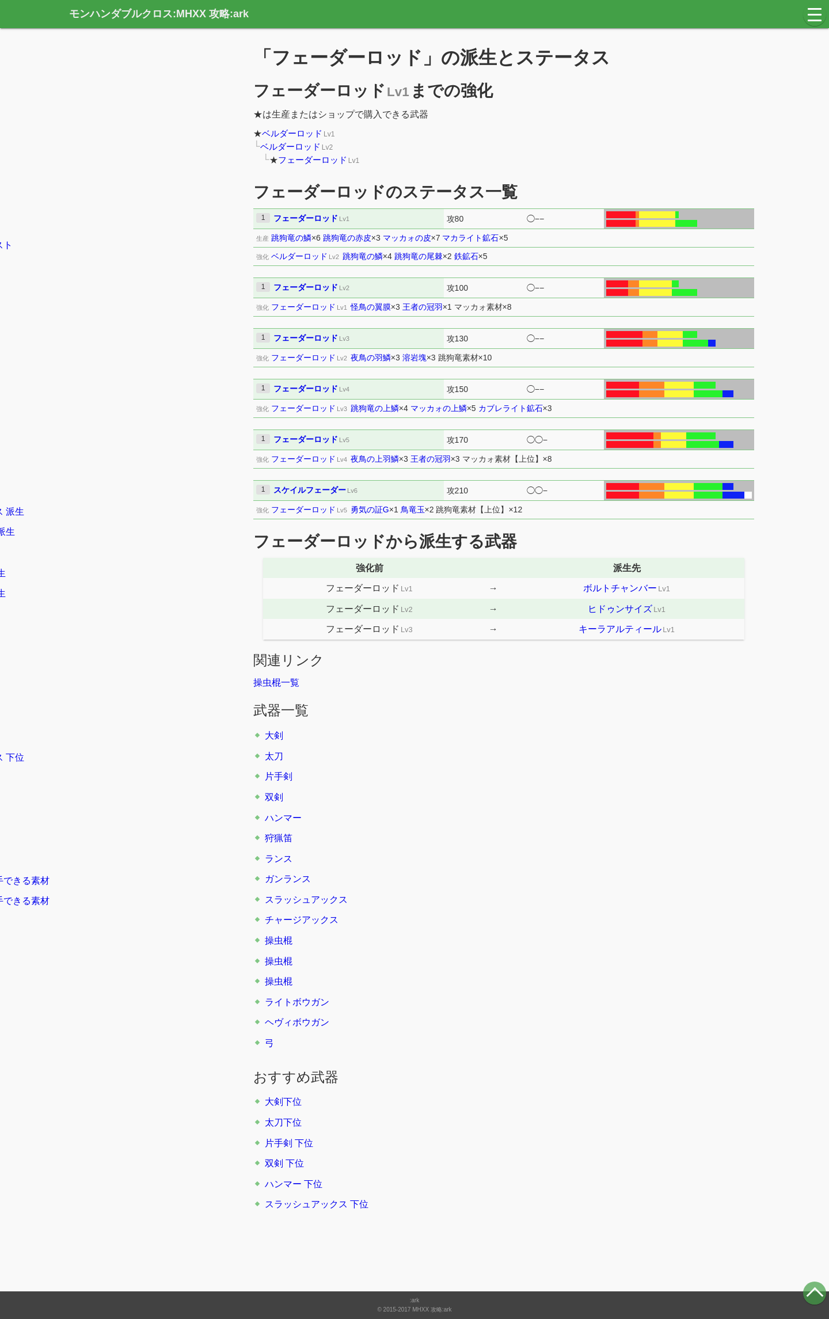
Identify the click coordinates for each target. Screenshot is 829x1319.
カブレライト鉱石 (510, 408)
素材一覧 (104, 921)
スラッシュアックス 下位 (316, 1204)
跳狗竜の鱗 (291, 237)
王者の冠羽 (422, 306)
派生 (116, 347)
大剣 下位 (106, 655)
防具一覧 (104, 798)
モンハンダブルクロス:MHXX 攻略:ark (159, 14)
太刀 (274, 756)
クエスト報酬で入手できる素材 (150, 901)
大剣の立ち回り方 (123, 286)
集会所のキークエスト (132, 245)
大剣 (274, 735)
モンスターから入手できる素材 (150, 880)
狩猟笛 (278, 838)
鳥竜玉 (413, 509)
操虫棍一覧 (276, 682)
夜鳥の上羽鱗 (375, 458)
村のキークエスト (123, 225)
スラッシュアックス (306, 899)
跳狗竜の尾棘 (418, 256)
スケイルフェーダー (309, 490)
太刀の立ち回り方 (123, 306)
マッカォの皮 (407, 237)
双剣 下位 (284, 1163)
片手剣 (278, 776)
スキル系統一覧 (118, 839)
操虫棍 (278, 940)
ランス (278, 859)
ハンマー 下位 (293, 1184)
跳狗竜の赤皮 (347, 237)
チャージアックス (302, 920)
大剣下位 (283, 1102)
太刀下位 (283, 1122)
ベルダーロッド (292, 133)
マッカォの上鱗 (438, 408)
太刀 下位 (106, 676)
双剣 (274, 797)
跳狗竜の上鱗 (375, 408)
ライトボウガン (297, 1002)
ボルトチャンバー (620, 588)
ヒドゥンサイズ (620, 609)
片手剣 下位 (289, 1143)
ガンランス (288, 879)
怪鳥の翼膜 (371, 306)
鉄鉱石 (466, 256)
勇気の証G (370, 509)
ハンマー (283, 818)
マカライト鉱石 (470, 237)
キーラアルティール (620, 629)
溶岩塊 (414, 357)
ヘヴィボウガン (297, 1022)
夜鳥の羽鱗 (371, 357)
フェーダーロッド (312, 160)
